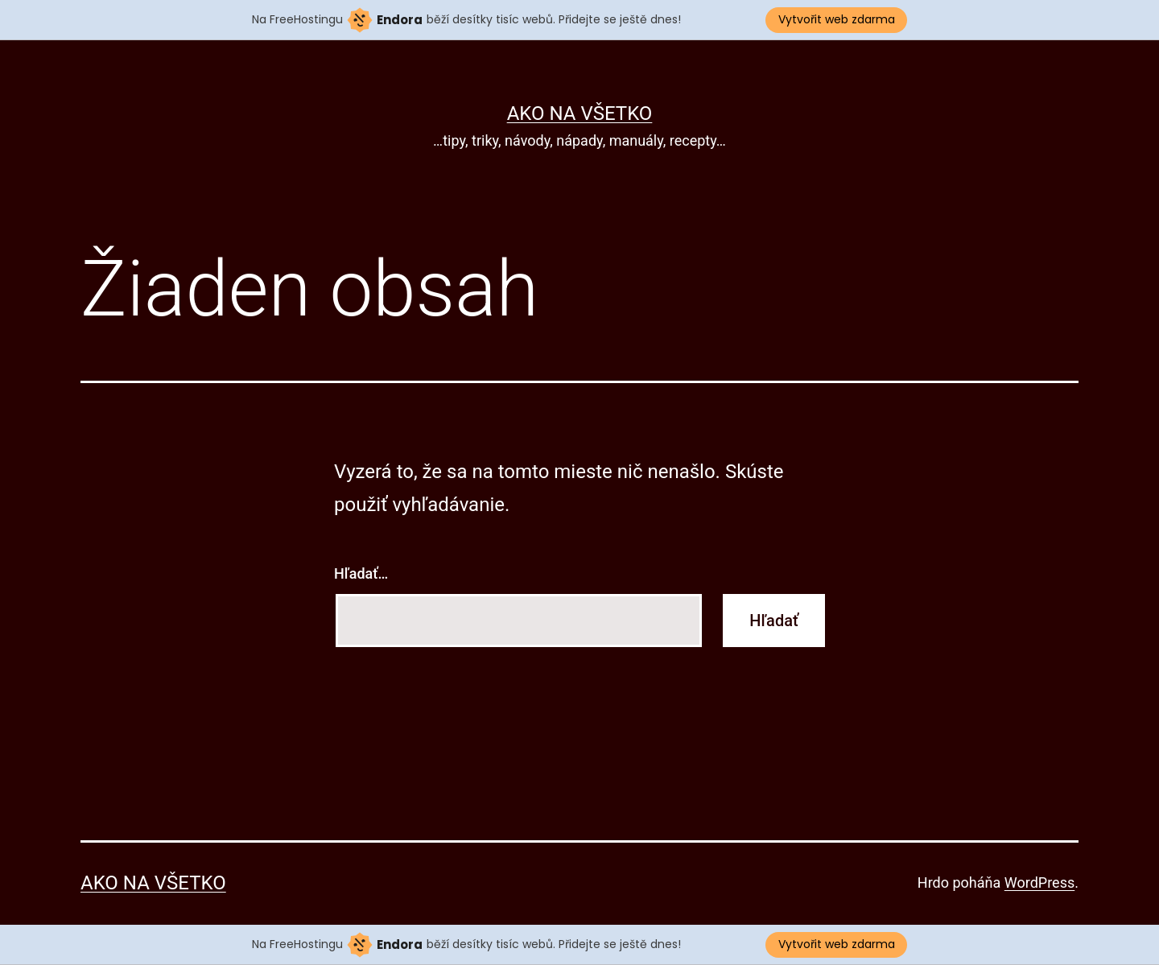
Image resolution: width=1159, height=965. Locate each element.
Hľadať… (361, 573)
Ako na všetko (580, 113)
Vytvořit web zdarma (836, 19)
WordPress (1039, 882)
